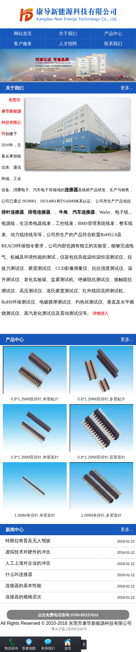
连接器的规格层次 (23, 596)
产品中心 (113, 33)
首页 (67, 648)
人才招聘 (68, 43)
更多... (127, 87)
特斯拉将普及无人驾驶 (27, 540)
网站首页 (23, 33)
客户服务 (23, 43)
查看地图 (28, 648)
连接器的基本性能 (23, 585)
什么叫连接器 (18, 574)
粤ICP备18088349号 (69, 629)
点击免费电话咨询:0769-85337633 (68, 615)
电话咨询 (11, 648)
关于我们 (68, 33)
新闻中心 (15, 529)
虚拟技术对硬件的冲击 (27, 552)
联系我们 (113, 43)
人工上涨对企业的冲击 (27, 563)
